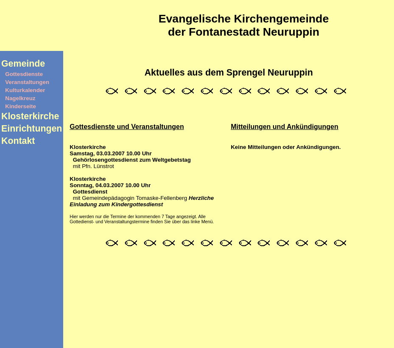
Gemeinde (23, 64)
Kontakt (18, 141)
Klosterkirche (30, 116)
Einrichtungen (31, 128)
